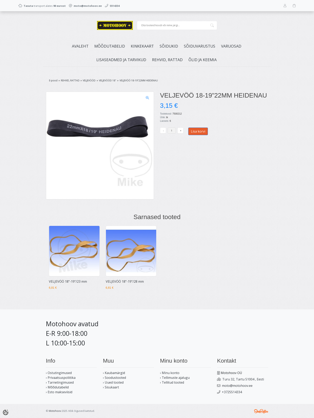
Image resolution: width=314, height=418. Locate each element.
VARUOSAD (231, 46)
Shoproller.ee (261, 411)
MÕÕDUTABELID (109, 46)
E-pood (53, 80)
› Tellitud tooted (172, 382)
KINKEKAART (142, 46)
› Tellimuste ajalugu (175, 377)
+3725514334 (232, 392)
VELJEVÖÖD (89, 80)
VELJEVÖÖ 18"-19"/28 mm (125, 281)
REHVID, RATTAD (167, 59)
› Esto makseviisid (59, 392)
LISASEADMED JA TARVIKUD (121, 59)
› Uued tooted (113, 382)
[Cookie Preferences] (5, 412)
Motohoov (55, 411)
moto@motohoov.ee (237, 385)
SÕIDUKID (169, 46)
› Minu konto (169, 373)
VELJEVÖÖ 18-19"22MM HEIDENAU (139, 80)
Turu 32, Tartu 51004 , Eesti (243, 379)
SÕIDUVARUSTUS (199, 46)
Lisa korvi (198, 131)
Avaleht (80, 46)
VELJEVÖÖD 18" (107, 80)
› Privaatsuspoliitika (60, 377)
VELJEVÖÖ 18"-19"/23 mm (68, 281)
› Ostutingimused (59, 373)
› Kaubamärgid (114, 373)
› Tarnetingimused (60, 382)
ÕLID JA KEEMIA (202, 59)
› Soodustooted (114, 377)
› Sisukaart (111, 387)
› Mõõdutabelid (57, 387)
